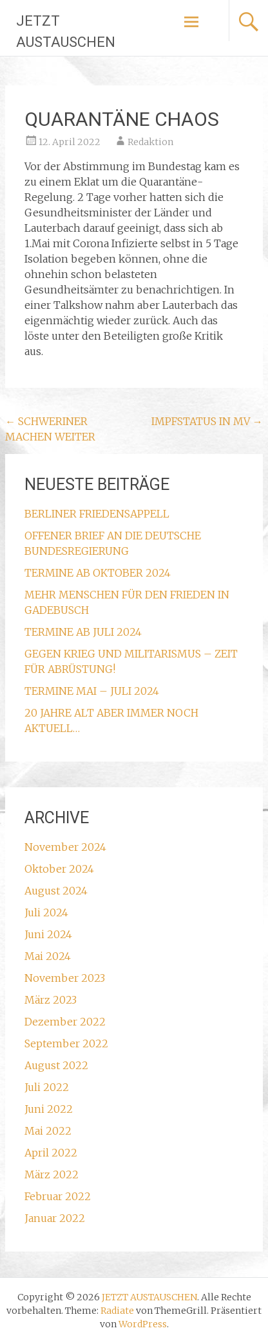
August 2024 (56, 890)
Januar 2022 (54, 1218)
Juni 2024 (48, 934)
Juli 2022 (46, 1087)
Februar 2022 (57, 1196)
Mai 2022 (48, 1130)
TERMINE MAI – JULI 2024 (91, 691)
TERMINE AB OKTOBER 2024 (97, 572)
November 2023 (64, 978)
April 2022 (50, 1152)
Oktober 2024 (59, 868)
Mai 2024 (47, 956)
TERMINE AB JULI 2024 (83, 631)
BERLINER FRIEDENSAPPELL (96, 513)
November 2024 (65, 847)
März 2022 (51, 1174)
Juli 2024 (46, 912)
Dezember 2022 (65, 1021)
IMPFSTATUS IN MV (207, 421)
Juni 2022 (48, 1109)
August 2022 (56, 1065)
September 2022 (66, 1043)
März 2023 (50, 999)
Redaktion (150, 142)
